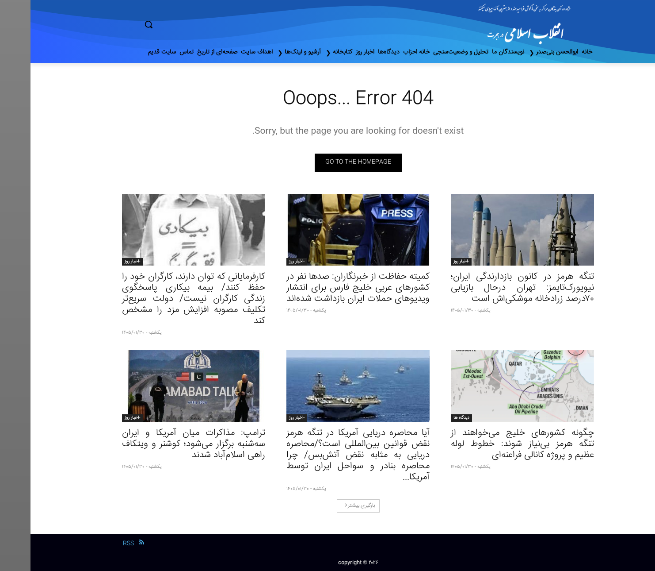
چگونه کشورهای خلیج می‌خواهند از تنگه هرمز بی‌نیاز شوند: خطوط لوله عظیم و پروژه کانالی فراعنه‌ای (492, 444)
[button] (186, 24)
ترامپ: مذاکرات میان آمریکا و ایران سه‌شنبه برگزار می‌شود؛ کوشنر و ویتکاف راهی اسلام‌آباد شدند (163, 444)
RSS (97, 543)
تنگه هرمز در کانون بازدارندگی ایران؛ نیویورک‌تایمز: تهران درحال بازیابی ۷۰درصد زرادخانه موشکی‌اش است (492, 288)
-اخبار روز (430, 261)
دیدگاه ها (431, 417)
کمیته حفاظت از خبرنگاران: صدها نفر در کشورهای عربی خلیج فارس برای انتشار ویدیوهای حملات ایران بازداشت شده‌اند (327, 288)
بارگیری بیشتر (329, 506)
